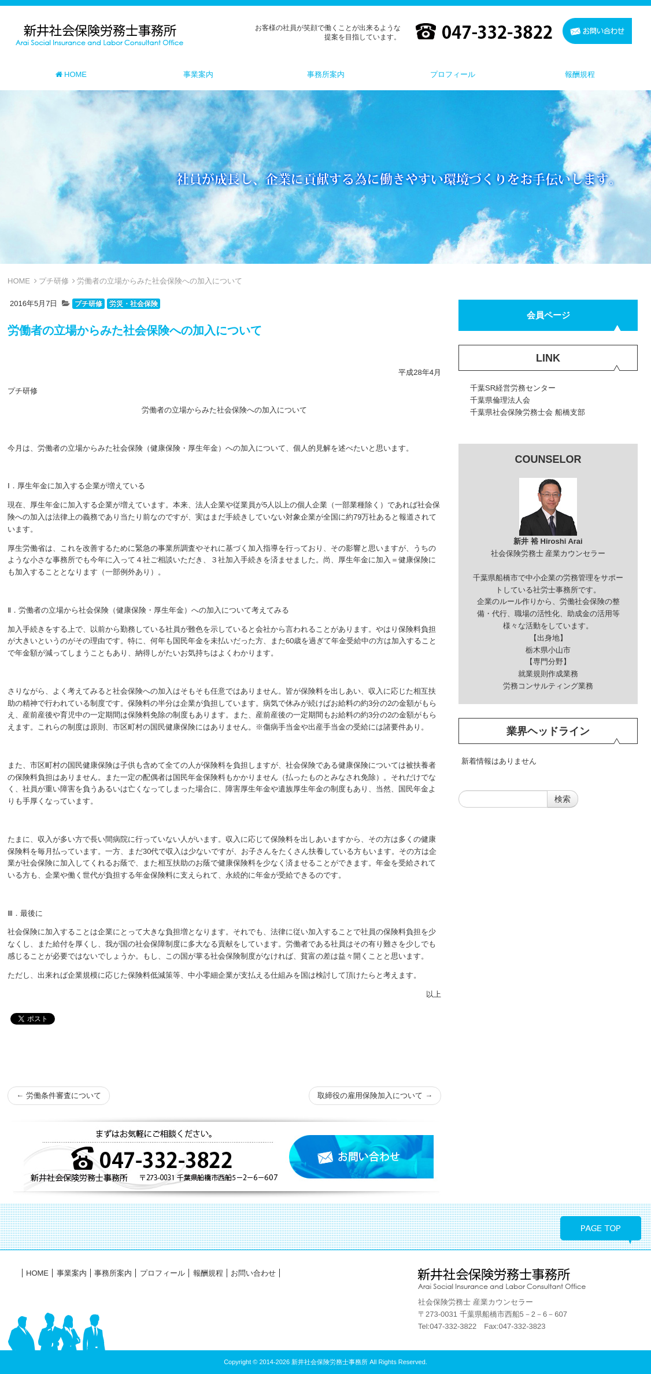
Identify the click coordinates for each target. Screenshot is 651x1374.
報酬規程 (208, 1273)
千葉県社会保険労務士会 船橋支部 (527, 412)
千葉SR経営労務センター (513, 388)
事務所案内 (113, 1273)
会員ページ (548, 315)
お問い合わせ (253, 1273)
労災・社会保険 (133, 304)
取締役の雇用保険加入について (374, 1095)
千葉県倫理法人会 (500, 400)
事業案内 (72, 1273)
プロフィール (162, 1273)
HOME (19, 281)
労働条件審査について (58, 1095)
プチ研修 (54, 281)
